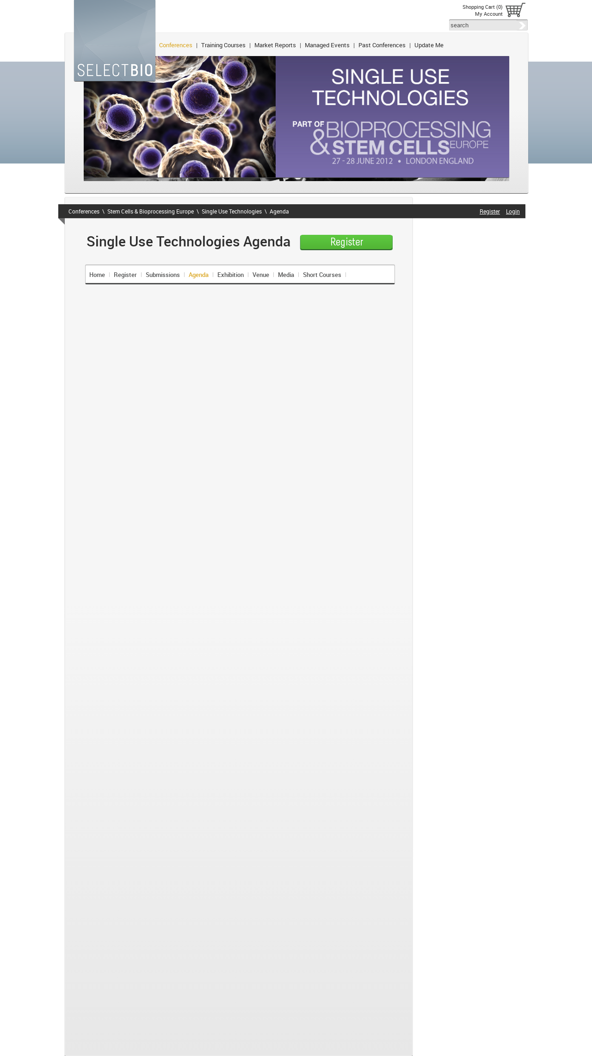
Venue (261, 274)
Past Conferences (382, 45)
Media (286, 274)
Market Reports (275, 45)
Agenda (279, 211)
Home (97, 274)
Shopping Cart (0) (482, 6)
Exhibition (230, 274)
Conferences (175, 45)
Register (125, 274)
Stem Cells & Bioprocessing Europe (150, 211)
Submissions (163, 274)
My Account (489, 13)
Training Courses (223, 45)
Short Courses (322, 274)
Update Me (429, 45)
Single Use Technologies (232, 211)
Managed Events (327, 45)
